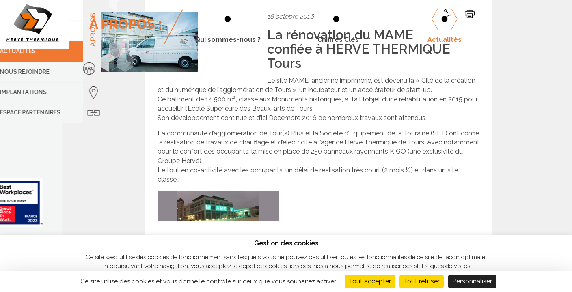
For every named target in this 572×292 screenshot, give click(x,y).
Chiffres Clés (338, 39)
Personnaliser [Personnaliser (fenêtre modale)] (472, 281)
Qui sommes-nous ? (228, 39)
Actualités (444, 39)
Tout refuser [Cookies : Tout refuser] (422, 281)
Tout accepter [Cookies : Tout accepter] (370, 281)
